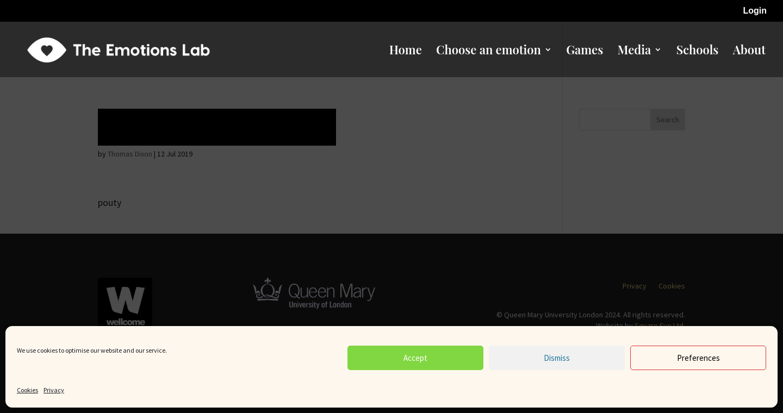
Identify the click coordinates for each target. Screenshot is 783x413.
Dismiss (557, 358)
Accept (415, 358)
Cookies (27, 390)
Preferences (698, 358)
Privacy (54, 390)
